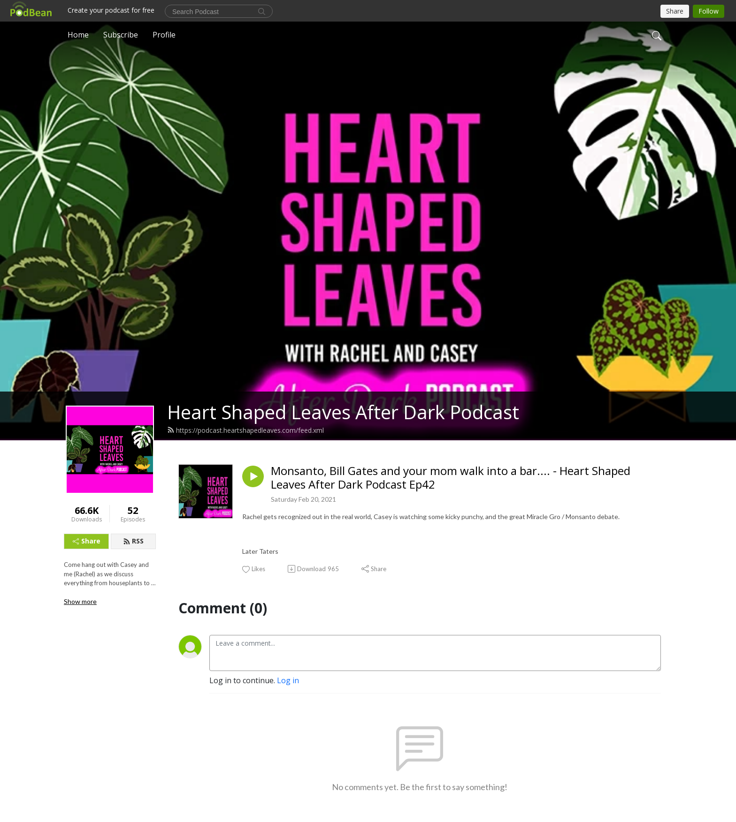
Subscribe (120, 35)
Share (86, 540)
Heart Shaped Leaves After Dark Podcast (343, 412)
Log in (288, 680)
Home (78, 35)
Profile (164, 35)
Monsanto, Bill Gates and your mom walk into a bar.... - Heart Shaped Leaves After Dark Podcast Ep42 (450, 477)
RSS (133, 540)
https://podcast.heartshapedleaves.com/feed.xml (245, 430)
